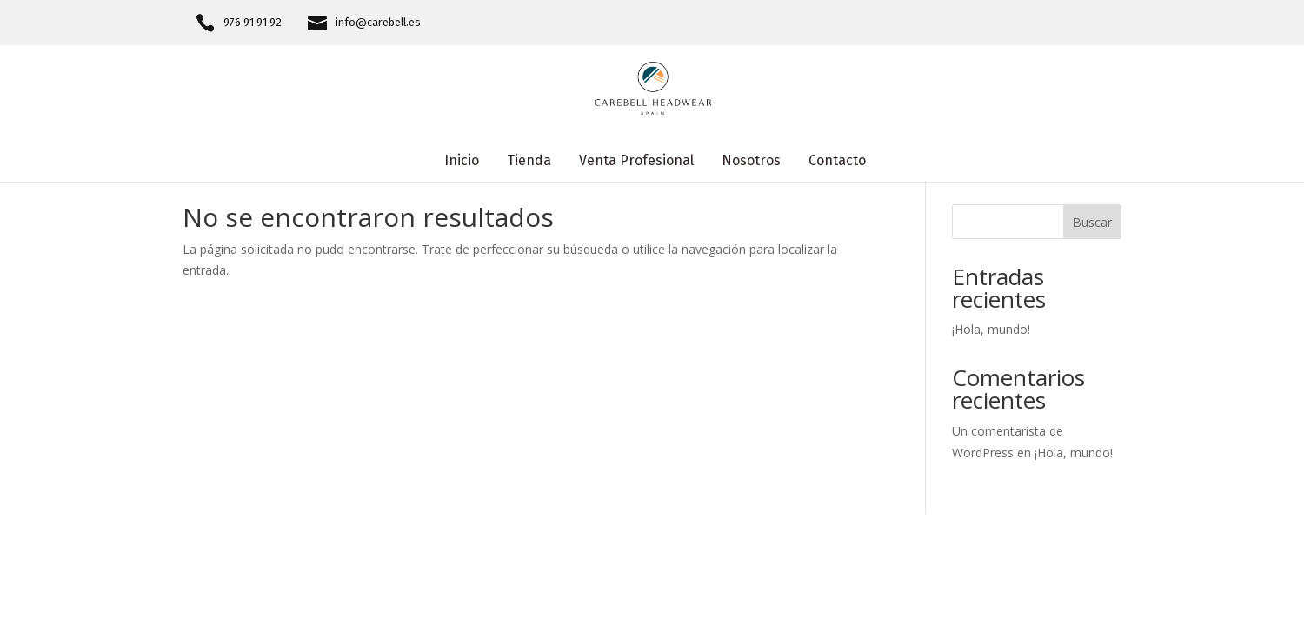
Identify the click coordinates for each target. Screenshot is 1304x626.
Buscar (1092, 222)
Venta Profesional (636, 162)
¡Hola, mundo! (991, 329)
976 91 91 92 (252, 22)
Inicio (461, 162)
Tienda (529, 162)
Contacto (837, 162)
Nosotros (751, 162)
